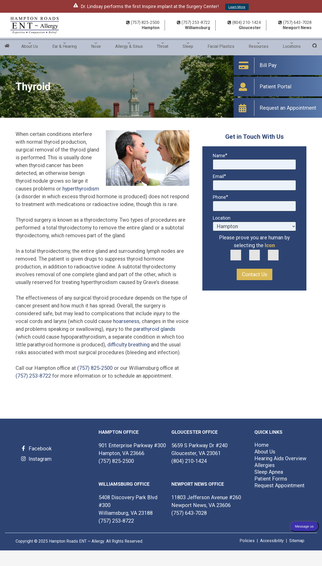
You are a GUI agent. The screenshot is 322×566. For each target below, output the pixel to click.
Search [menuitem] (315, 46)
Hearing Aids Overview (280, 458)
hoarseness (126, 321)
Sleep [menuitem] (188, 44)
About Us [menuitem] (29, 44)
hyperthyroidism (80, 189)
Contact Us (254, 274)
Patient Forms (270, 479)
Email (219, 176)
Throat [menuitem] (162, 44)
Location (221, 218)
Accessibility (272, 540)
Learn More (236, 7)
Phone (220, 197)
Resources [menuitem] (258, 44)
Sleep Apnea (268, 472)
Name (220, 155)
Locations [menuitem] (292, 44)
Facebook (40, 448)
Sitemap (296, 540)
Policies (247, 540)
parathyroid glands (154, 329)
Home (7, 46)
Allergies (264, 465)
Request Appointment (279, 485)
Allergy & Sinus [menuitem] (129, 44)
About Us (264, 452)
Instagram (40, 459)
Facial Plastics (221, 44)
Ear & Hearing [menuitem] (64, 44)
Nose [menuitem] (96, 44)
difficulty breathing (128, 344)
